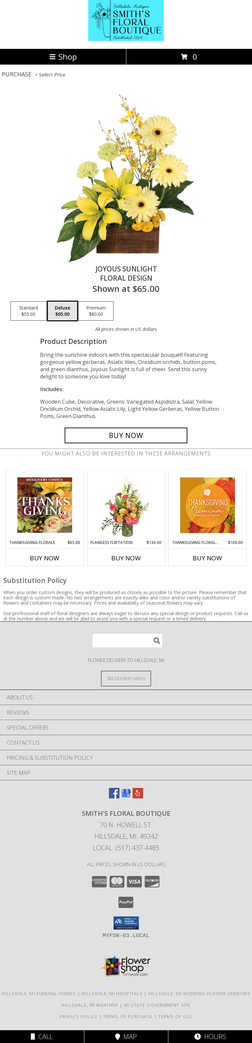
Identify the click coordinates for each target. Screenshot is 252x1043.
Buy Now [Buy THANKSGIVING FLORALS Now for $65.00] (44, 558)
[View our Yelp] (138, 796)
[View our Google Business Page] (126, 796)
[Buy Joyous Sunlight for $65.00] (126, 435)
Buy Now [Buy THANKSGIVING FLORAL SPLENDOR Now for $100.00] (207, 558)
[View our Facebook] (114, 796)
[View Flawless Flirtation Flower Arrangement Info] (126, 505)
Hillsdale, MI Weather (89, 1005)
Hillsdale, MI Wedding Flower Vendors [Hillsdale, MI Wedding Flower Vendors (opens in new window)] (199, 993)
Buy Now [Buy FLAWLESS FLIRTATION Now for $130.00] (126, 558)
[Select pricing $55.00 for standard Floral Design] (28, 311)
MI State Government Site (157, 1005)
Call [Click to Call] (42, 1036)
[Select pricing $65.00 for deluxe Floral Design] (62, 311)
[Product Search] (127, 640)
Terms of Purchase (128, 1016)
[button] (126, 923)
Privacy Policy (78, 1016)
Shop (63, 56)
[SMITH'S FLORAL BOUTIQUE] (126, 39)
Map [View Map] (126, 1036)
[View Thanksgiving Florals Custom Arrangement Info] (44, 505)
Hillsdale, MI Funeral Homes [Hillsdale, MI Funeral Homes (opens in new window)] (39, 993)
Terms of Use (175, 1016)
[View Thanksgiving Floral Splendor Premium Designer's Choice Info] (207, 505)
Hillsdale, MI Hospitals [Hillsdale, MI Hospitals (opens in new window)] (112, 993)
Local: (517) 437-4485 (126, 847)
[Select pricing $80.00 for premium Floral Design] (96, 311)
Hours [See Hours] (210, 1036)
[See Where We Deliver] (126, 678)
